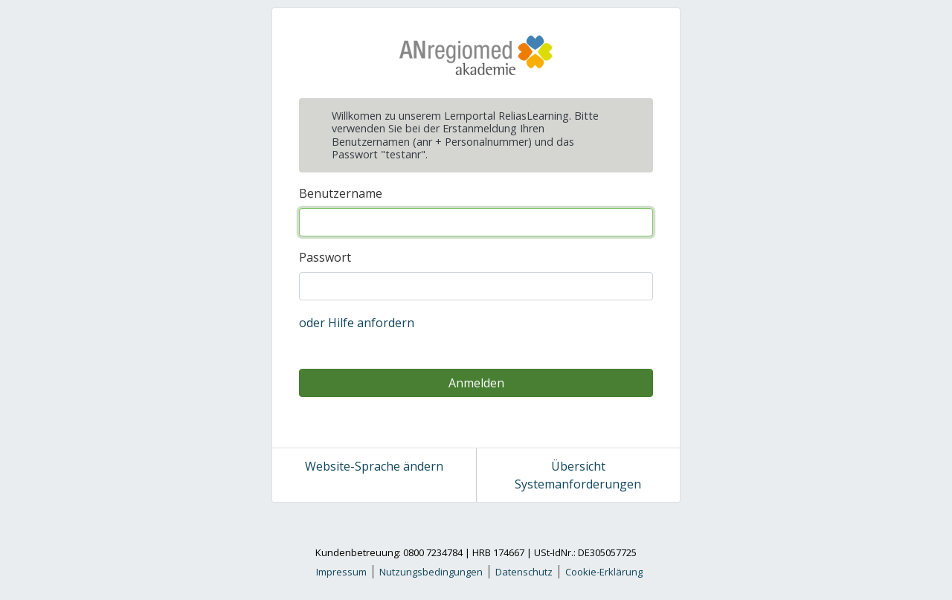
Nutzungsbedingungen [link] (431, 571)
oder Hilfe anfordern (356, 322)
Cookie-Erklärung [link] (604, 571)
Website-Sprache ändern (374, 466)
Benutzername (340, 193)
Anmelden (476, 383)
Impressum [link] (341, 571)
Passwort (325, 257)
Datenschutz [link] (524, 571)
